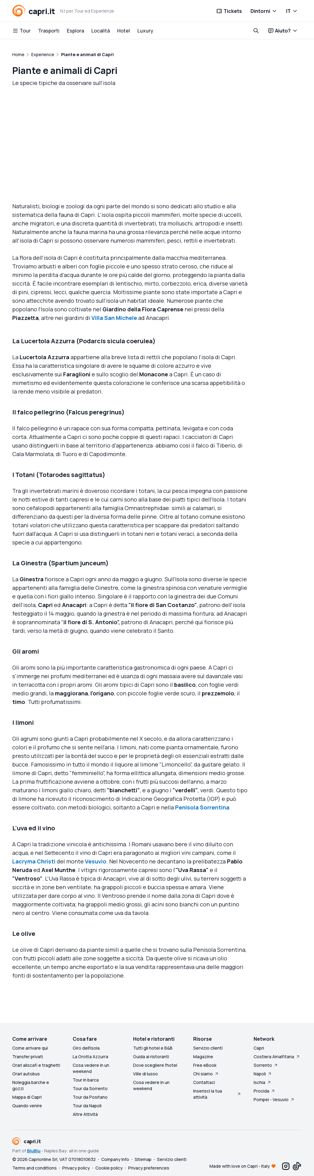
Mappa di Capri (27, 1097)
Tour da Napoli (87, 1106)
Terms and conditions (34, 1168)
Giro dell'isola (86, 1048)
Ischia (262, 1082)
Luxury (145, 30)
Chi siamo (206, 1074)
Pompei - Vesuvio (274, 1099)
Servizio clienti (208, 1048)
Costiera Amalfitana (277, 1056)
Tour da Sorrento (90, 1088)
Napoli (263, 1074)
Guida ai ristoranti (151, 1056)
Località (100, 30)
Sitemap (143, 1159)
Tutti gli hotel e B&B (153, 1048)
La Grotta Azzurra (90, 1056)
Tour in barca (86, 1080)
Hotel (123, 30)
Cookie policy (109, 1168)
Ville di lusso (145, 1074)
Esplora (75, 30)
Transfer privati (27, 1056)
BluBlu (33, 1151)
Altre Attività (85, 1114)
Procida (264, 1091)
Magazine (203, 1056)
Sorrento (266, 1065)
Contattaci (204, 1082)
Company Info (115, 1159)
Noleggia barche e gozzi (30, 1085)
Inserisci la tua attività (217, 1094)
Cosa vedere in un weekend (91, 1068)
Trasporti (48, 30)
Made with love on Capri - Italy (239, 1166)
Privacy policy (76, 1168)
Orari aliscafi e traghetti (36, 1065)
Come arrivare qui (30, 1048)
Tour (21, 30)
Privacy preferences (148, 1168)
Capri (259, 1048)
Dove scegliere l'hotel (155, 1065)
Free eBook (204, 1065)
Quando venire (27, 1106)
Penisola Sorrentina (202, 811)
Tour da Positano (90, 1097)
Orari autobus (26, 1074)
